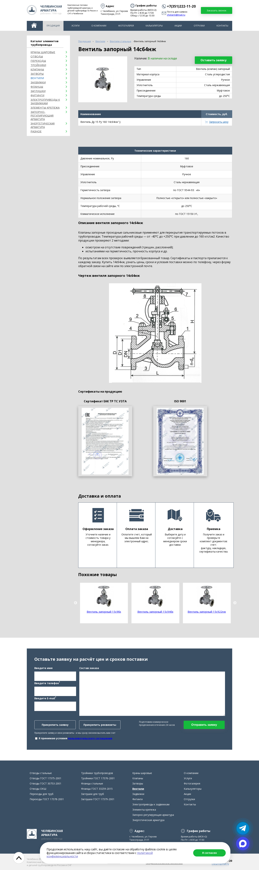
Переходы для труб (41, 794)
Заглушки (38, 91)
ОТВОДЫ (37, 56)
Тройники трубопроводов (97, 773)
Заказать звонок (216, 10)
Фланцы (37, 86)
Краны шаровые (43, 52)
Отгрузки (199, 25)
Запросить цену (218, 122)
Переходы (38, 60)
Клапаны (37, 69)
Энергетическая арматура (43, 125)
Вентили (37, 78)
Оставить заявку (213, 60)
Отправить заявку (204, 724)
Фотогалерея (126, 25)
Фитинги (37, 95)
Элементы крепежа (45, 107)
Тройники (38, 65)
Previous (75, 603)
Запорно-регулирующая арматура (42, 115)
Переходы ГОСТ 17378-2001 (47, 799)
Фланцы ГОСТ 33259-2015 (97, 788)
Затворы (37, 73)
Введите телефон (47, 683)
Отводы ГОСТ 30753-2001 (45, 783)
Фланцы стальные (92, 783)
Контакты (222, 25)
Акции (178, 25)
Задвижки (38, 82)
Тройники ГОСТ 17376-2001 (98, 778)
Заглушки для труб (92, 794)
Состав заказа (89, 668)
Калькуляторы (154, 25)
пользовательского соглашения (90, 738)
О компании (98, 25)
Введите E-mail (45, 698)
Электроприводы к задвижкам (45, 101)
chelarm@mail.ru (176, 15)
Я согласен (209, 853)
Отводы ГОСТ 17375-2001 (45, 778)
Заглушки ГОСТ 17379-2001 (97, 799)
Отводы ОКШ (38, 788)
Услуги (75, 25)
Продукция (53, 25)
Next (235, 603)
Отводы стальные (41, 773)
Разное (36, 131)
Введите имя (43, 668)
